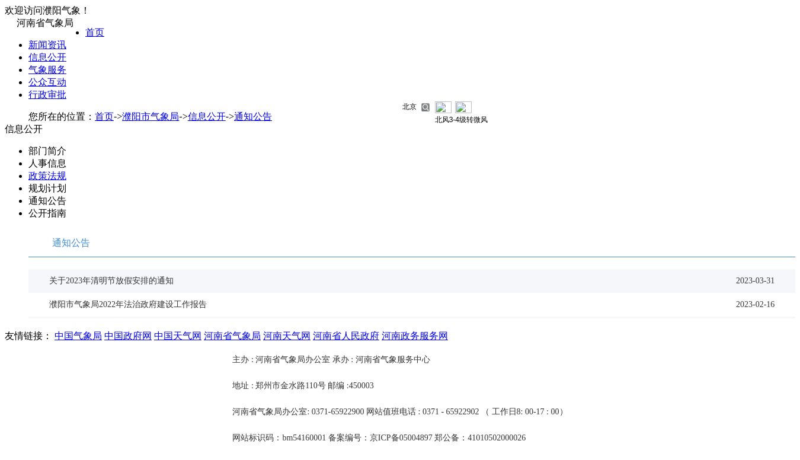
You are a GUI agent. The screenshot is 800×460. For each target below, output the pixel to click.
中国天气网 (177, 336)
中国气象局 (78, 336)
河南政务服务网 (415, 336)
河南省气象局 (232, 336)
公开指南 (47, 213)
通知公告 (253, 116)
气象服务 (47, 70)
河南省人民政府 (346, 336)
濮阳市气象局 (150, 116)
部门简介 (47, 151)
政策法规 (47, 176)
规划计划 (47, 188)
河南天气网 (287, 336)
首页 (94, 32)
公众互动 (47, 82)
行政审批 (47, 95)
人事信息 (47, 163)
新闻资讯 (47, 45)
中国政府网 (128, 336)
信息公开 (47, 57)
